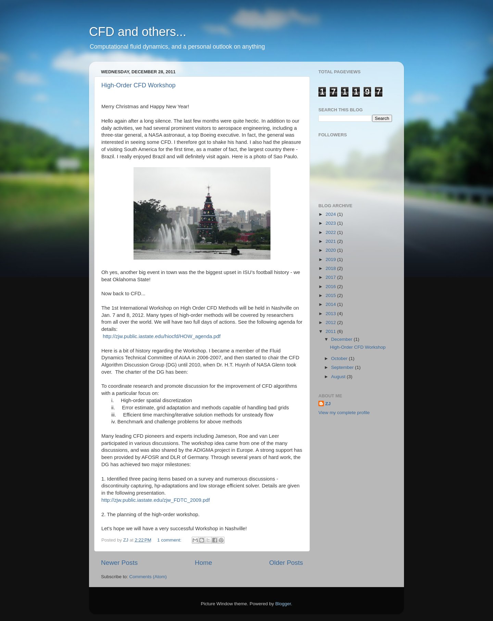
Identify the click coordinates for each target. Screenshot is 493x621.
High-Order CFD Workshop (138, 85)
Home (203, 562)
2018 (331, 268)
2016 (331, 286)
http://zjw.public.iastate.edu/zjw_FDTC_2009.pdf (155, 500)
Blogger (283, 603)
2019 (331, 259)
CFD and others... (137, 32)
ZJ (328, 403)
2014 (331, 304)
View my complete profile (344, 412)
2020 (331, 250)
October (340, 358)
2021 (331, 241)
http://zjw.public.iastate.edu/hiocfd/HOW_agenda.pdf (161, 336)
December (342, 339)
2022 (331, 232)
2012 (331, 322)
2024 (331, 214)
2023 (331, 223)
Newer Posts (119, 562)
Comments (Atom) (148, 576)
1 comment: (169, 540)
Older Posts (286, 562)
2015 (331, 295)
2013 (331, 313)
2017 (331, 277)
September (343, 367)
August (339, 376)
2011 (331, 331)
